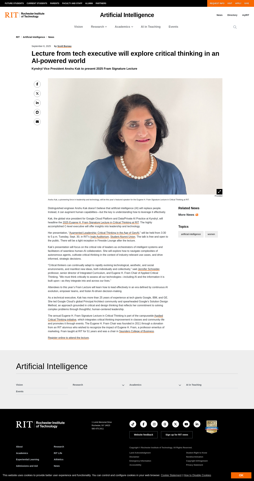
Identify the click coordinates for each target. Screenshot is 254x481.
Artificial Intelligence (127, 15)
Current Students (37, 3)
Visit (229, 3)
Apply (238, 3)
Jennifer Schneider (148, 269)
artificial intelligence (191, 234)
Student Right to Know (196, 453)
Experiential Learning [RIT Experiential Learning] (27, 459)
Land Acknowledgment (140, 453)
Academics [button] (122, 26)
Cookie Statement (171, 475)
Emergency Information (140, 461)
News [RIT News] (57, 466)
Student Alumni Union (122, 236)
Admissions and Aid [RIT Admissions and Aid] (27, 466)
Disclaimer (134, 457)
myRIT (245, 15)
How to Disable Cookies (197, 475)
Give (246, 3)
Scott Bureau (64, 46)
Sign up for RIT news (177, 434)
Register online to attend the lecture (68, 337)
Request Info (217, 3)
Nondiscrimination (194, 457)
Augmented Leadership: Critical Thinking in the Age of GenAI (104, 232)
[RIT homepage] (24, 15)
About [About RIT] (19, 446)
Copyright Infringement (197, 461)
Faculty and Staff (72, 3)
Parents (54, 3)
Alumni (89, 3)
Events (173, 26)
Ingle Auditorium (99, 236)
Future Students (14, 3)
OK (241, 475)
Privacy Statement (194, 465)
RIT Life (58, 453)
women (211, 234)
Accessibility (135, 465)
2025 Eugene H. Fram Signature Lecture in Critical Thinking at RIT (101, 222)
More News (186, 214)
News (220, 15)
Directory (232, 15)
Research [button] (97, 26)
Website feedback (143, 434)
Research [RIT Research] (59, 446)
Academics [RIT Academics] (22, 453)
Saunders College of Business (136, 331)
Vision (78, 26)
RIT (18, 37)
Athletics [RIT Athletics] (58, 459)
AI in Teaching (151, 26)
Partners (101, 3)
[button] (235, 27)
